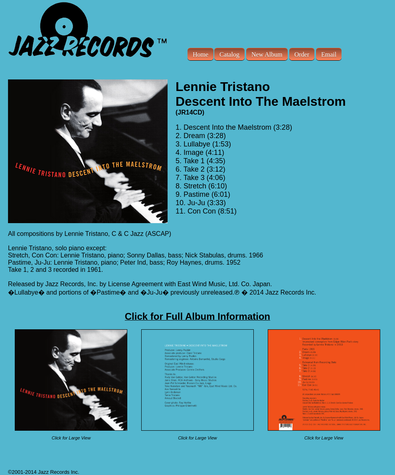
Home (200, 54)
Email (328, 54)
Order (301, 54)
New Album (266, 54)
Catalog (229, 54)
